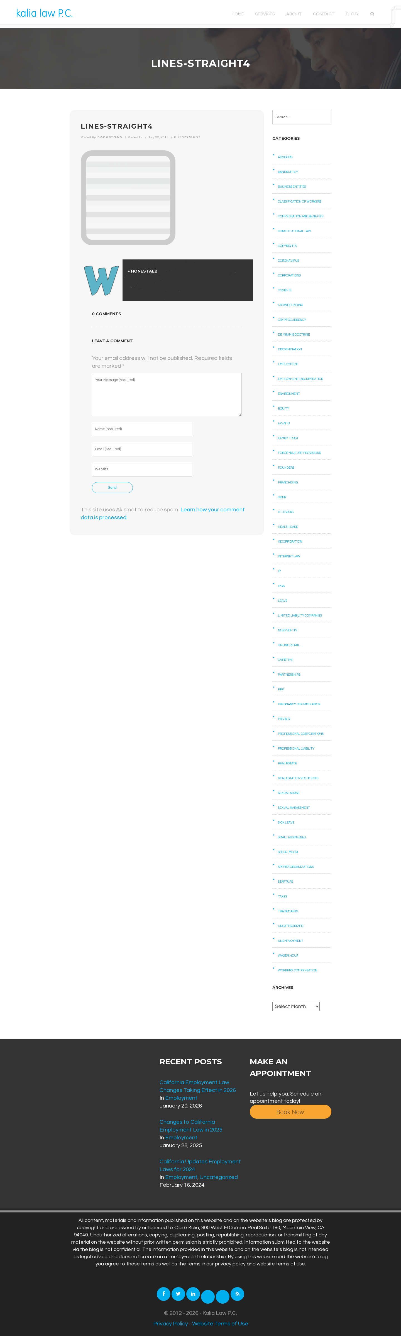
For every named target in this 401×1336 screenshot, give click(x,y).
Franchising (288, 482)
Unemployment (290, 940)
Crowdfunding (290, 305)
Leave (282, 600)
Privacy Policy (170, 1324)
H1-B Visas (286, 512)
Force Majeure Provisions (299, 452)
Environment (289, 393)
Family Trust (288, 438)
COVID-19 (285, 290)
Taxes (282, 896)
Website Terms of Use (220, 1324)
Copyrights (287, 245)
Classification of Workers (299, 201)
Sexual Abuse (289, 793)
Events (284, 423)
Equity (283, 408)
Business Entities (292, 186)
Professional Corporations (301, 733)
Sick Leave (286, 822)
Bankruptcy (288, 172)
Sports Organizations (296, 866)
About (294, 14)
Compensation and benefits (300, 216)
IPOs (281, 586)
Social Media (288, 852)
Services (265, 14)
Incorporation (290, 541)
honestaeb (109, 137)
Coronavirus (288, 260)
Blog (352, 14)
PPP (281, 689)
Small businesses (292, 837)
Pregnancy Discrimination (299, 704)
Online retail (289, 645)
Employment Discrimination (300, 379)
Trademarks (288, 911)
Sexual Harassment (294, 807)
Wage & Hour (288, 955)
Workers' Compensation (297, 970)
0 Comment (187, 137)
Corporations (289, 275)
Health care (288, 526)
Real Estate (287, 763)
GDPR (282, 497)
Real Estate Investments (298, 778)
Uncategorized (290, 926)
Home (238, 14)
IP (279, 571)
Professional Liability (296, 748)
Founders (286, 467)
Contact (324, 14)
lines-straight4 (117, 126)
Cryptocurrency (292, 319)
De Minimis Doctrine (294, 334)
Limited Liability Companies (300, 615)
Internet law (289, 556)
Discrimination (290, 349)
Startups (285, 881)
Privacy (284, 719)
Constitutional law (294, 231)
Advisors (285, 157)
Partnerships (289, 674)
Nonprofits (287, 630)
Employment (288, 364)
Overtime (285, 659)
